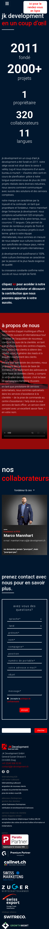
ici (14, 284)
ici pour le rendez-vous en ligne (35, 7)
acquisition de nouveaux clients (14, 786)
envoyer (24, 710)
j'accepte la (19, 700)
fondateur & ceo (23, 490)
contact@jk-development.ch (15, 766)
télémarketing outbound (11, 783)
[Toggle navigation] (7, 3)
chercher (40, 730)
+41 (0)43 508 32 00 (11, 763)
